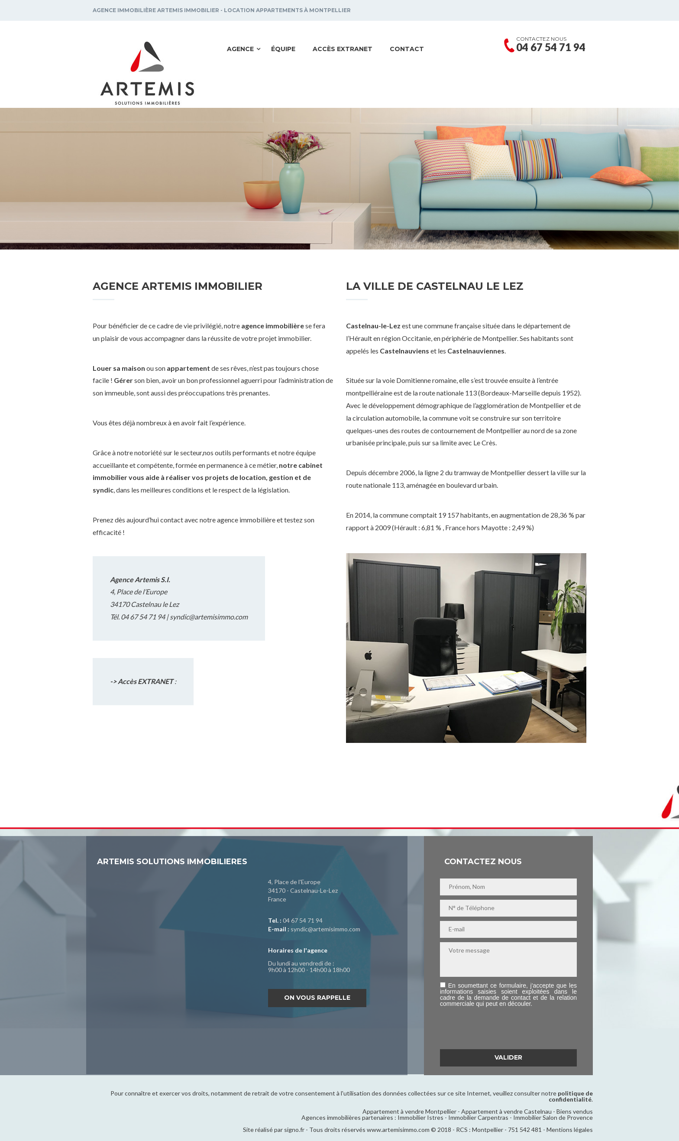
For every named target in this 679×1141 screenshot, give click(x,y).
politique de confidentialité (571, 1096)
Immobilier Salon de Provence (553, 1117)
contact (171, 519)
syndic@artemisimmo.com (209, 617)
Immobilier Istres (420, 1117)
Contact (407, 49)
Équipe (283, 49)
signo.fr (294, 1129)
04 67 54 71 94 (303, 920)
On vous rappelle (317, 998)
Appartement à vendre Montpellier (409, 1111)
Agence (240, 49)
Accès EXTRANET (342, 49)
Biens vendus (574, 1111)
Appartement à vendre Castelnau (506, 1111)
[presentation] (506, 1028)
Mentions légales (569, 1129)
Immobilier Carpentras (478, 1117)
